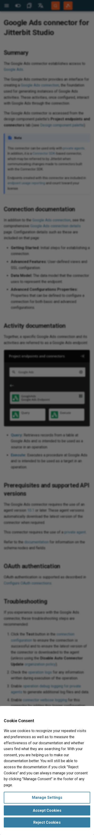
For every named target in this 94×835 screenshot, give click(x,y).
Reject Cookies (47, 822)
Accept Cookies (47, 810)
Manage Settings (47, 797)
